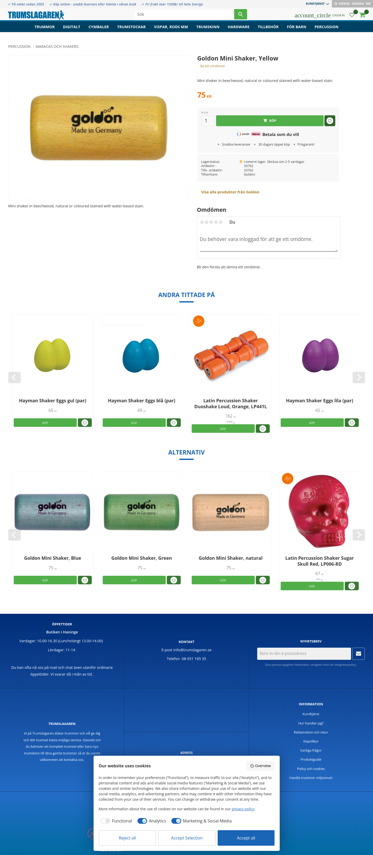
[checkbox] (115, 821)
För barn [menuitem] (296, 29)
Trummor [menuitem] (45, 29)
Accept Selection (187, 838)
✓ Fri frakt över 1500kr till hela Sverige (172, 4)
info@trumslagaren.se (192, 649)
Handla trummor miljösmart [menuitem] (311, 777)
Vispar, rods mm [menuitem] (171, 29)
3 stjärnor (211, 222)
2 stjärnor (206, 222)
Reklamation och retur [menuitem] (311, 732)
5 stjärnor (220, 222)
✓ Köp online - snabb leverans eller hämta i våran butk (92, 4)
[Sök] (240, 15)
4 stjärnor (216, 222)
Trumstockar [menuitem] (131, 29)
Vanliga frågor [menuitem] (311, 750)
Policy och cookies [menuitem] (311, 768)
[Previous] (14, 377)
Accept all (246, 838)
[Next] (359, 377)
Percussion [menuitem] (326, 29)
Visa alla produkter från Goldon (230, 192)
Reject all (127, 838)
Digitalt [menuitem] (71, 29)
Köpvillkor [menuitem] (310, 741)
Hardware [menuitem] (238, 29)
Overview (260, 765)
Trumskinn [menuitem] (207, 29)
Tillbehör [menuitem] (268, 29)
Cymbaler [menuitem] (99, 29)
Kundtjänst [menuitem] (315, 3)
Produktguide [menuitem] (311, 759)
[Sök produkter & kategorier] (184, 15)
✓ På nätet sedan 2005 (26, 4)
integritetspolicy (345, 665)
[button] (351, 16)
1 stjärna (202, 222)
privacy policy (243, 808)
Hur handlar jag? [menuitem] (311, 723)
